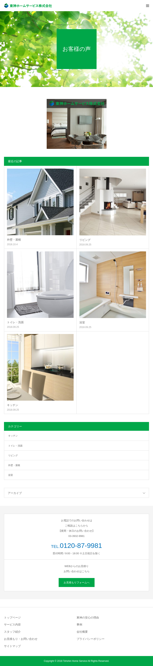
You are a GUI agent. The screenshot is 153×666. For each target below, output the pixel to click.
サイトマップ (12, 646)
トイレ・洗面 (15, 322)
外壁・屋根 (14, 239)
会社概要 (82, 631)
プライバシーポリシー (91, 638)
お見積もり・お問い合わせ (21, 638)
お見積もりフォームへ (77, 582)
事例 (79, 624)
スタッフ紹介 (12, 631)
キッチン (12, 405)
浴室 (82, 322)
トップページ (12, 617)
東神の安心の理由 (88, 617)
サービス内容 (12, 624)
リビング (85, 239)
